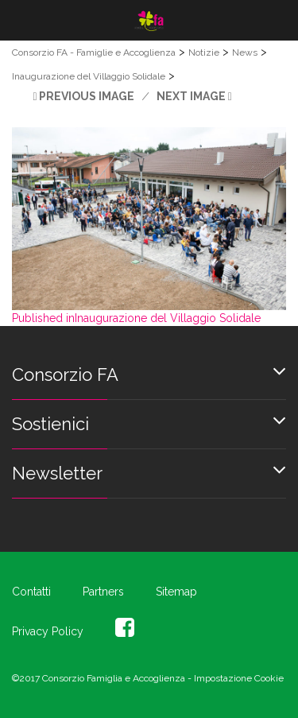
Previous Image (86, 96)
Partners (103, 591)
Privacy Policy (47, 631)
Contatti (31, 591)
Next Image (191, 96)
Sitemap (176, 591)
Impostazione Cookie (239, 678)
